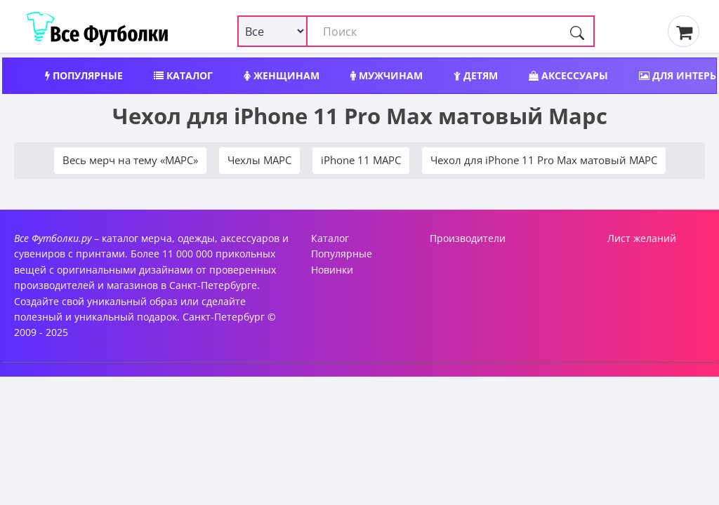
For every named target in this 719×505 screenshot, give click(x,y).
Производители (468, 238)
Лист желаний (641, 238)
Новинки (332, 269)
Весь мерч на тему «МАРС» (130, 160)
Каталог (183, 75)
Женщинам (281, 75)
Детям (476, 75)
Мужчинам (386, 75)
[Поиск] (577, 31)
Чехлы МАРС (259, 160)
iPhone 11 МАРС (361, 160)
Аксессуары (568, 75)
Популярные (84, 75)
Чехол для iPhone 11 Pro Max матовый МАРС (543, 160)
